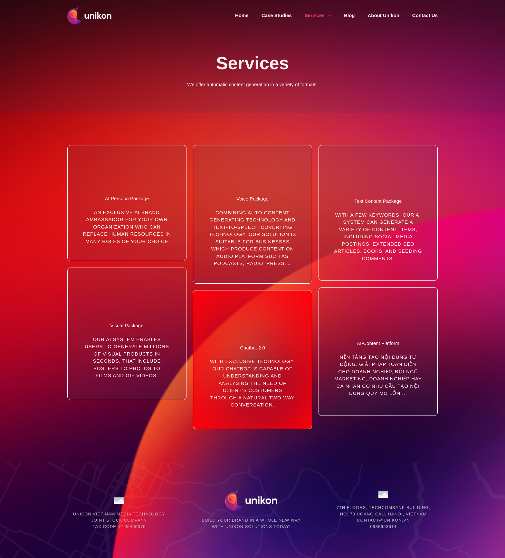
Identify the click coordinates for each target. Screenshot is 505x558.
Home (242, 15)
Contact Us (425, 15)
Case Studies (277, 15)
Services (318, 16)
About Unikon (383, 15)
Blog (349, 15)
